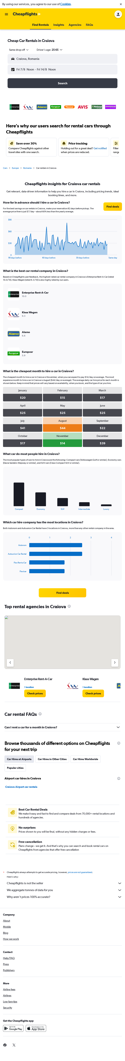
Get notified (100, 148)
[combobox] (19, 50)
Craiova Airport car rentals (21, 786)
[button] (121, 4)
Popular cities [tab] (15, 767)
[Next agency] (114, 663)
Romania (27, 168)
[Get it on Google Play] (13, 1028)
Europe (15, 168)
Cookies (65, 4)
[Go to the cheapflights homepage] (27, 14)
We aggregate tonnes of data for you (64, 890)
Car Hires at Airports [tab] (19, 759)
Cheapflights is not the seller (64, 883)
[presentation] (69, 606)
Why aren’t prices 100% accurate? (64, 897)
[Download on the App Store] (36, 1028)
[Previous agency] (10, 663)
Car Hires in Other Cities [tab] (52, 759)
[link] (112, 206)
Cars (5, 168)
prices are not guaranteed (80, 872)
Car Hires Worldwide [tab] (85, 759)
